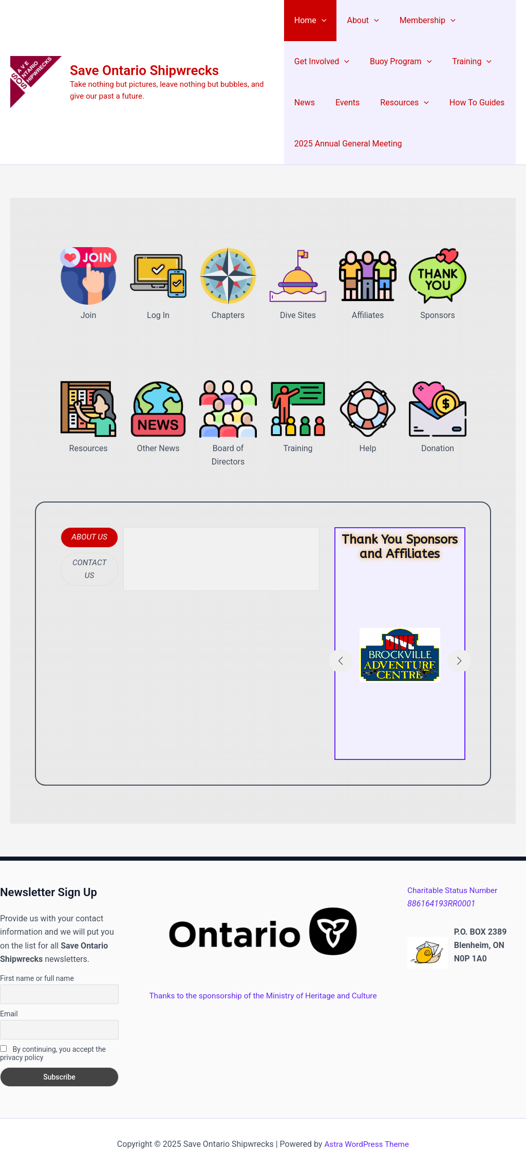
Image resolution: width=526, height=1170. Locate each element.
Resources (396, 102)
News (304, 102)
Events (343, 102)
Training (463, 61)
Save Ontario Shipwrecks (144, 70)
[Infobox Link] (400, 660)
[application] (321, 20)
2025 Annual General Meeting (348, 143)
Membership (419, 20)
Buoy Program (396, 61)
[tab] (89, 537)
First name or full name (37, 978)
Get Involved (321, 61)
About (358, 20)
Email (9, 1014)
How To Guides (464, 102)
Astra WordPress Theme (367, 1144)
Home (310, 20)
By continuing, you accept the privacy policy (53, 1053)
